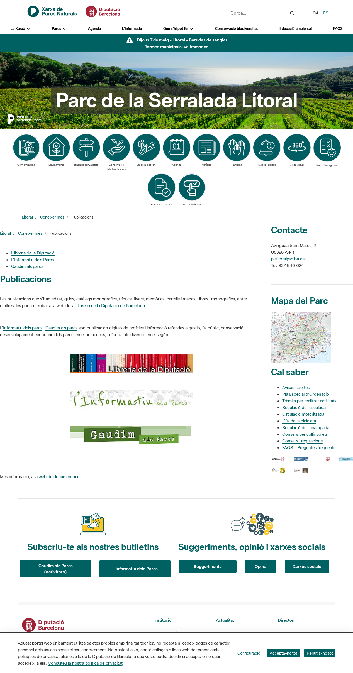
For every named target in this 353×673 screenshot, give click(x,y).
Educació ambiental (295, 28)
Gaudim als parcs (27, 266)
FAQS (337, 28)
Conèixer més (52, 217)
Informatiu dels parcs (22, 328)
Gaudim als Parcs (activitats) (55, 569)
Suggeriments (208, 566)
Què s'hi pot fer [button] (178, 28)
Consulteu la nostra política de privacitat (85, 663)
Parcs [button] (59, 28)
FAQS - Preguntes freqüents (308, 447)
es (325, 13)
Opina (261, 566)
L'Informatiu (132, 28)
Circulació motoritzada (303, 414)
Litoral (27, 217)
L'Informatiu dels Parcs (32, 259)
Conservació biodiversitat (236, 28)
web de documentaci (58, 476)
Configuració (248, 653)
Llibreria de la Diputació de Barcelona (110, 305)
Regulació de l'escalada (304, 407)
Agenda (94, 28)
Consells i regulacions (302, 441)
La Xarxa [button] (20, 28)
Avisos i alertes (296, 387)
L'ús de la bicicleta (299, 421)
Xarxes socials (307, 566)
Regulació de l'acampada (305, 427)
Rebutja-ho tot (320, 653)
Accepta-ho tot (283, 653)
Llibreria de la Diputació (33, 253)
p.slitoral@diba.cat (288, 258)
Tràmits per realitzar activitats (309, 400)
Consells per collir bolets (305, 434)
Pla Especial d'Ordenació (305, 394)
